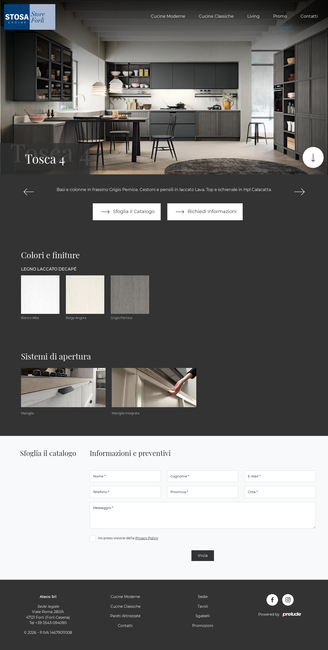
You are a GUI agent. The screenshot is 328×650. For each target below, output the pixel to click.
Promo (280, 16)
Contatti (309, 16)
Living (253, 16)
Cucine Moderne (168, 16)
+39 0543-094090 (51, 623)
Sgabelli (203, 616)
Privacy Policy (146, 538)
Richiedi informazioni (205, 211)
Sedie (203, 596)
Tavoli (203, 606)
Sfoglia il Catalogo (127, 211)
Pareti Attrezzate (125, 616)
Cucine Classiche (216, 16)
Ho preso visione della (128, 538)
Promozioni (202, 625)
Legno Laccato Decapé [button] (49, 269)
